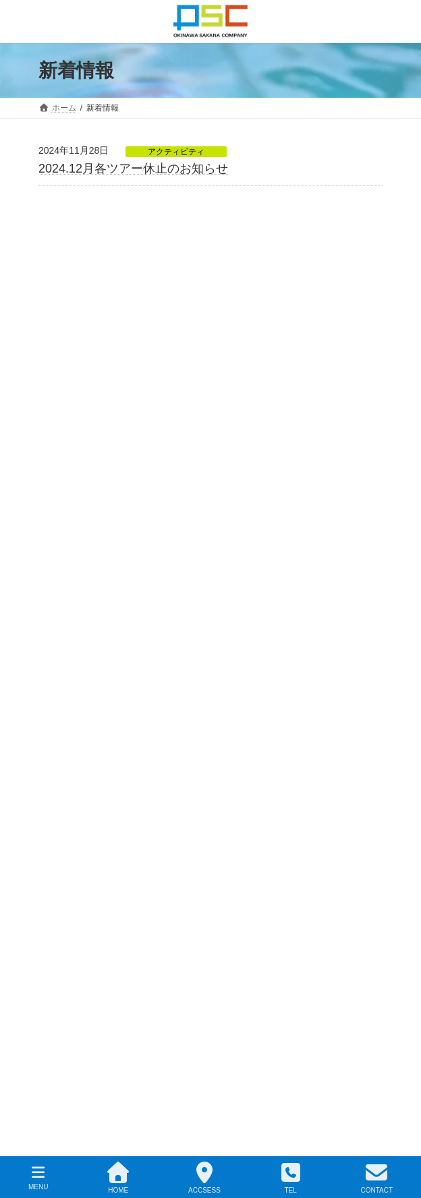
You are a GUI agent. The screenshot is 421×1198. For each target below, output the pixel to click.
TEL (290, 1178)
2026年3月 (75, 285)
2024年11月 (78, 522)
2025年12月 (78, 325)
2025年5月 (75, 443)
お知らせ (63, 617)
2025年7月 (75, 403)
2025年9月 (75, 364)
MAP (58, 799)
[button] (220, 967)
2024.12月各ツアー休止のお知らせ (133, 168)
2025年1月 (75, 482)
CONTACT (376, 1178)
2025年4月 (75, 463)
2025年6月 (75, 424)
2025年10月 (78, 345)
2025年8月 (75, 384)
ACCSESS (204, 1178)
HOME (118, 1178)
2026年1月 (75, 305)
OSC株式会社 (198, 1138)
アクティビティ (176, 151)
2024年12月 (78, 502)
